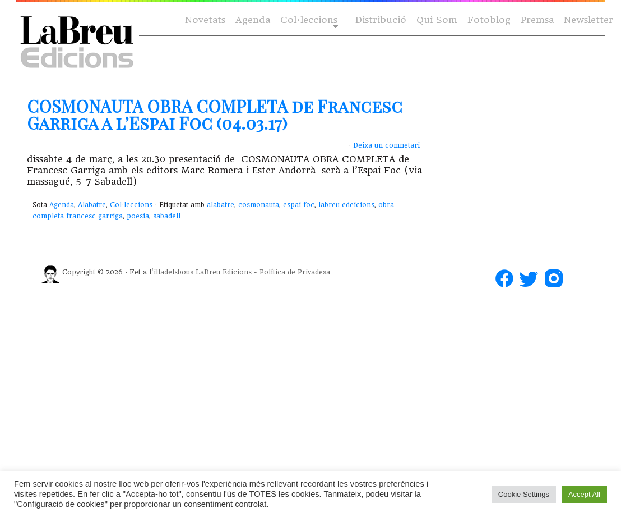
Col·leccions (308, 20)
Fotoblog (489, 20)
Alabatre (92, 205)
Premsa (537, 20)
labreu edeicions (346, 205)
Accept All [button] (584, 494)
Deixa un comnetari (386, 145)
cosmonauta (258, 205)
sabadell (166, 216)
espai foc (298, 205)
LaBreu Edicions (224, 272)
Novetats (205, 20)
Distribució (380, 20)
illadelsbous (173, 272)
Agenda (252, 20)
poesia (138, 216)
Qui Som (436, 20)
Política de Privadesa (294, 272)
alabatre (220, 205)
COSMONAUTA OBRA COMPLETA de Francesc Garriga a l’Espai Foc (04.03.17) (214, 114)
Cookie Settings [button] (523, 494)
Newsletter (588, 20)
